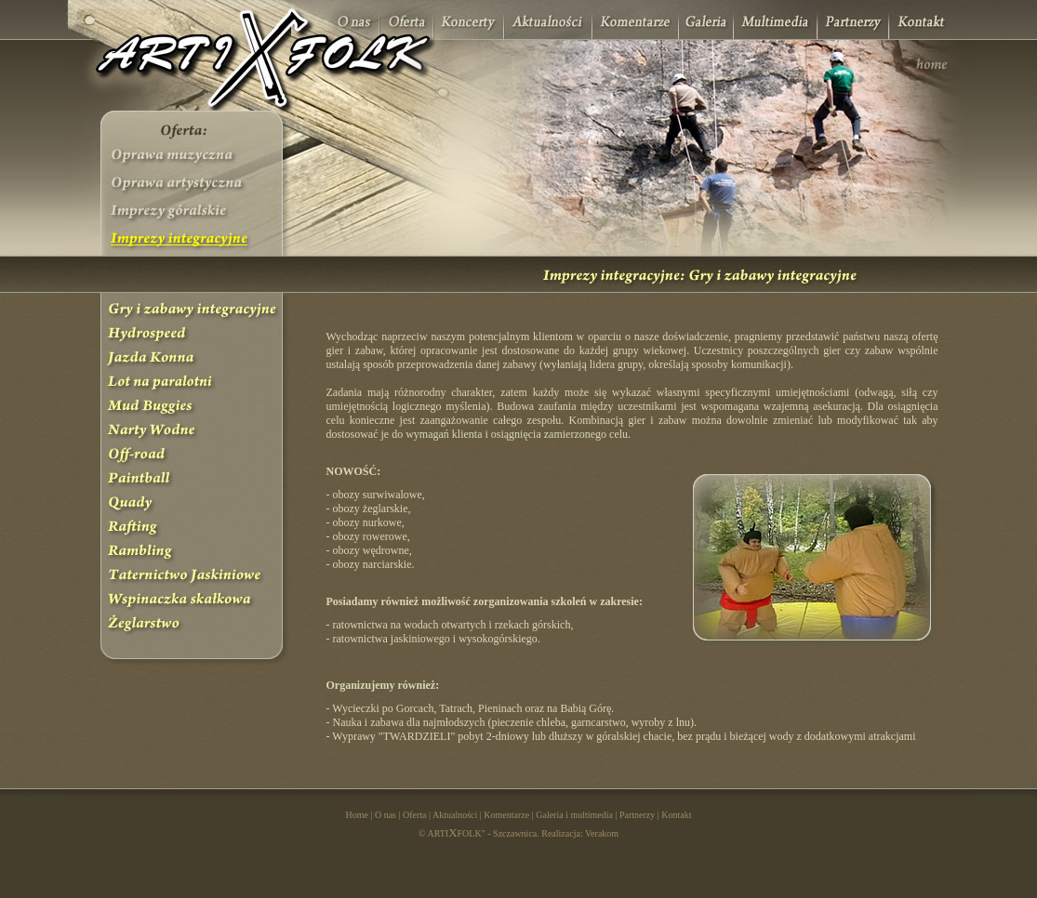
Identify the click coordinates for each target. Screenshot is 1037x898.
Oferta (415, 815)
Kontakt (676, 815)
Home (356, 815)
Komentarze (506, 815)
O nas (385, 815)
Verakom (601, 833)
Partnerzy (637, 815)
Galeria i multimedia (574, 815)
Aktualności (454, 815)
